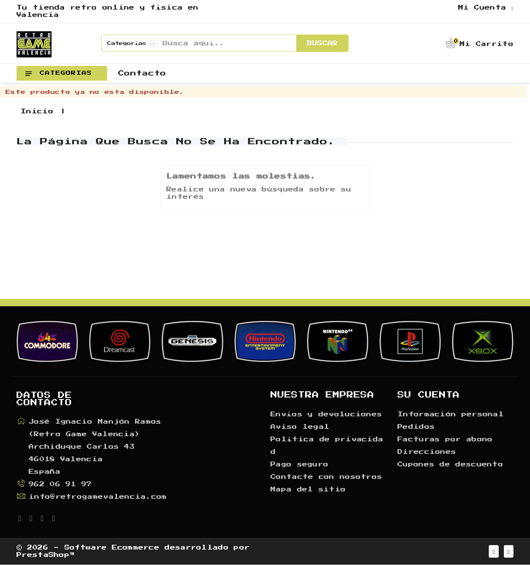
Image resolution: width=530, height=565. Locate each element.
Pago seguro (299, 464)
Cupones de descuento (450, 464)
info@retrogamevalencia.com (98, 496)
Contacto (142, 73)
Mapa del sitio (308, 489)
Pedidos (416, 427)
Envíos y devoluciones (326, 414)
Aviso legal (300, 427)
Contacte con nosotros (326, 477)
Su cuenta (429, 395)
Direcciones (427, 452)
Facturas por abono (445, 439)
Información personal (451, 414)
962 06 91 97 (60, 484)
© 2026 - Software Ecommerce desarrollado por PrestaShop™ (133, 551)
